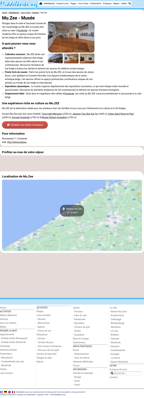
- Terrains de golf (81, 327)
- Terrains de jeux (45, 342)
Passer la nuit (63, 3)
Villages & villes (44, 358)
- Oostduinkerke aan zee (12, 361)
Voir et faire (83, 3)
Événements (95, 3)
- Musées (41, 319)
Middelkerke (49, 3)
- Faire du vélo (80, 315)
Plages (73, 3)
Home (3, 307)
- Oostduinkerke (117, 350)
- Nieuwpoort (6, 357)
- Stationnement (81, 354)
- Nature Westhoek (119, 362)
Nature (40, 361)
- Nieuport (114, 346)
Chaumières (6, 354)
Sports (76, 307)
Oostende (22, 30)
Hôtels (3, 369)
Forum (76, 365)
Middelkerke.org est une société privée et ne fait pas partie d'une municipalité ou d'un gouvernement (50, 392)
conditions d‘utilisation (8, 395)
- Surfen (77, 331)
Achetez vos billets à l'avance (25, 124)
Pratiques (107, 3)
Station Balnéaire (8, 315)
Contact (113, 377)
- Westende (5, 365)
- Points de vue (44, 330)
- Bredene (114, 334)
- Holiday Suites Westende (13, 342)
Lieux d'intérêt (43, 315)
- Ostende (114, 338)
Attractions (42, 334)
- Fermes (41, 338)
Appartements (7, 334)
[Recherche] (129, 3)
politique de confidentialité (26, 395)
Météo (124, 3)
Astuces (4, 319)
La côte (113, 307)
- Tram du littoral (81, 358)
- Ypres (76, 384)
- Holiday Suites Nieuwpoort (13, 338)
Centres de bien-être (46, 354)
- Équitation (78, 323)
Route (76, 350)
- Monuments (43, 323)
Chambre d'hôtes (8, 350)
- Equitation (78, 334)
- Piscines (78, 311)
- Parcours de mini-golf (48, 350)
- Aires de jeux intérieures (49, 346)
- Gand (76, 381)
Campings (5, 346)
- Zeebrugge (115, 319)
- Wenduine (115, 327)
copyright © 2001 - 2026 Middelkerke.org (51, 395)
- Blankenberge (117, 323)
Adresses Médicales (83, 361)
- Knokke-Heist (117, 315)
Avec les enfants (8, 323)
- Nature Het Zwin (118, 311)
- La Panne (115, 358)
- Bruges (77, 377)
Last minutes (6, 373)
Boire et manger (81, 338)
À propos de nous (118, 369)
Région (116, 3)
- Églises (41, 327)
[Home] (41, 3)
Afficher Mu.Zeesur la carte (72, 211)
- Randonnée (79, 319)
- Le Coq (114, 331)
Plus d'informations (17, 142)
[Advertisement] (72, 163)
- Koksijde (114, 354)
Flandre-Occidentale (83, 373)
